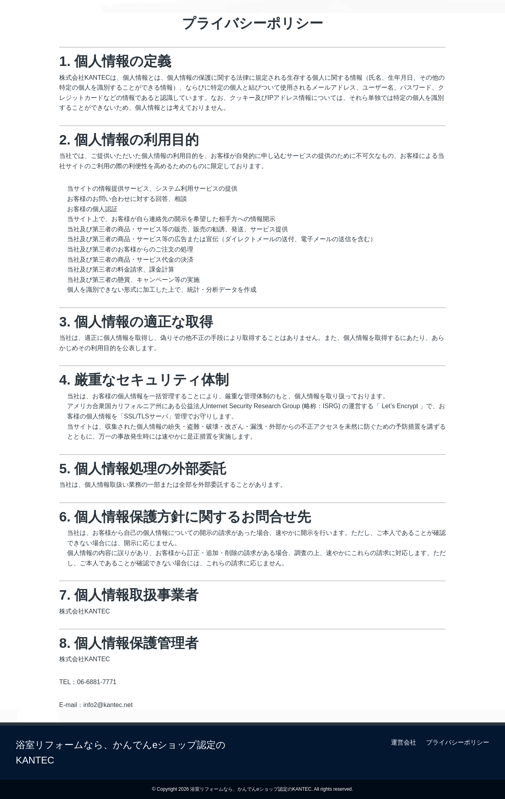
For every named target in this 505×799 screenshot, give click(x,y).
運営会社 (403, 742)
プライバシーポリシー (457, 742)
